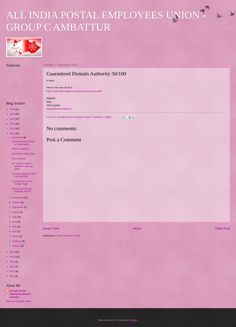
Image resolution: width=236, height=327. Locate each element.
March (15, 236)
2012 (12, 271)
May (14, 226)
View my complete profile (18, 301)
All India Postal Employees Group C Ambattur (20, 293)
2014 (12, 261)
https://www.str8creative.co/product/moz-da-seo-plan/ (74, 91)
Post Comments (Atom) (68, 235)
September (18, 207)
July (14, 216)
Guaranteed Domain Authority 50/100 (22, 190)
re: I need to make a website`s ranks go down (22, 166)
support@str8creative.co (59, 108)
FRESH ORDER (20, 149)
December (17, 137)
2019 (12, 252)
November (17, 197)
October (16, 202)
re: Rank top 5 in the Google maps (22, 182)
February (17, 241)
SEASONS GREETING (23, 154)
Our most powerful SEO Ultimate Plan (23, 175)
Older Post (222, 228)
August (16, 212)
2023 (12, 119)
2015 (12, 256)
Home (137, 228)
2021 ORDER (19, 158)
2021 (12, 128)
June (15, 221)
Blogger (133, 320)
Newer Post (51, 228)
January (16, 245)
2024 (12, 114)
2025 (12, 109)
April (14, 231)
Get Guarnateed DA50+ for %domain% (23, 142)
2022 (12, 123)
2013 (12, 266)
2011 (12, 276)
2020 (12, 133)
